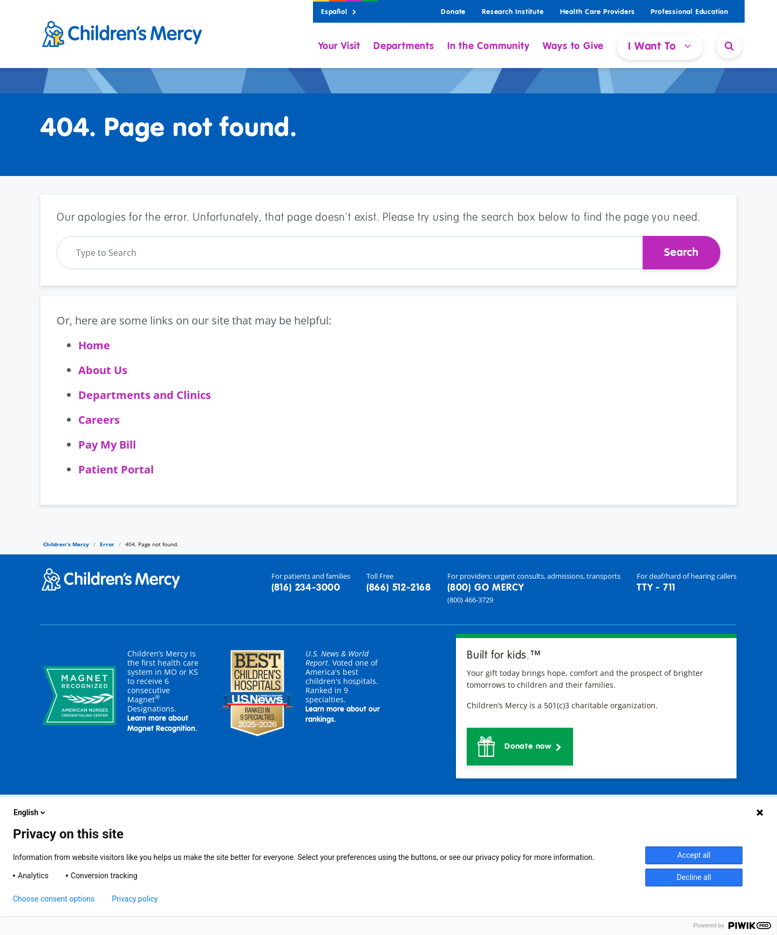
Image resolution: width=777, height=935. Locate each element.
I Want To (660, 46)
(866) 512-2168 (398, 588)
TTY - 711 (656, 588)
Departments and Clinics (144, 395)
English (30, 812)
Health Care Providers (597, 12)
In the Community (488, 46)
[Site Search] (729, 46)
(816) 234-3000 (305, 588)
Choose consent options (53, 899)
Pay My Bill (107, 444)
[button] (520, 746)
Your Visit (339, 46)
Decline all (694, 877)
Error (107, 544)
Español (339, 12)
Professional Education (689, 12)
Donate (453, 12)
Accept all (694, 855)
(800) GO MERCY (485, 588)
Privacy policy (135, 899)
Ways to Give (573, 46)
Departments (403, 46)
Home (94, 345)
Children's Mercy (66, 544)
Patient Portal (116, 469)
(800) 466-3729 (470, 600)
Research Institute (512, 12)
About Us (102, 370)
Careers (99, 419)
